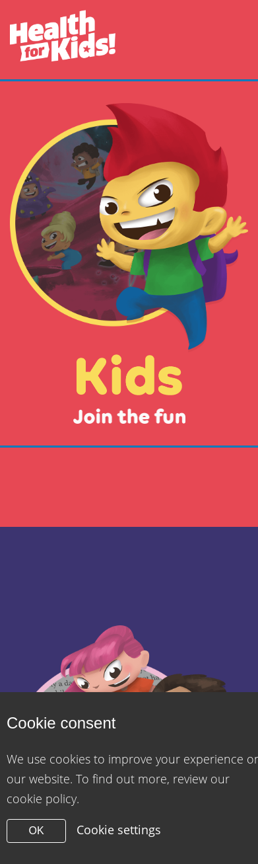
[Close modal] (129, 263)
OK (36, 830)
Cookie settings (119, 830)
